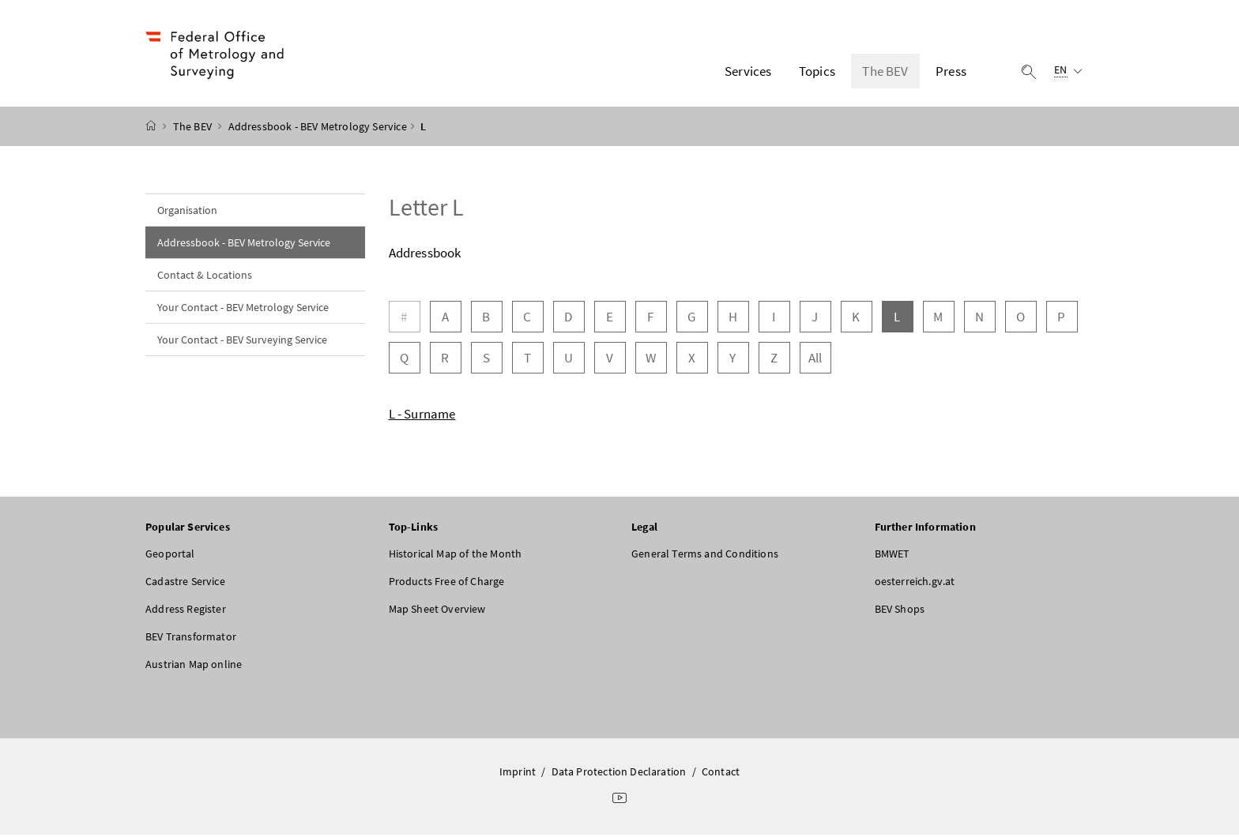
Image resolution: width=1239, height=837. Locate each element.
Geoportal (170, 556)
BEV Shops (900, 611)
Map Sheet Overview (437, 611)
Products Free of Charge (447, 583)
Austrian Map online (193, 666)
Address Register (185, 611)
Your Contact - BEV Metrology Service (243, 309)
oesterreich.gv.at (915, 583)
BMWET (892, 556)
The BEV (193, 129)
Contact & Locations (204, 277)
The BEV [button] (885, 72)
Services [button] (748, 72)
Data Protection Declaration (619, 774)
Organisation (187, 212)
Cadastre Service (185, 583)
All (815, 360)
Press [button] (951, 72)
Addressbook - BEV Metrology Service (317, 129)
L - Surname (422, 416)
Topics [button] (817, 72)
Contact (721, 774)
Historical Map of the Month (455, 556)
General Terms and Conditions (704, 556)
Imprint (517, 774)
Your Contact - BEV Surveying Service (242, 342)
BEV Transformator (190, 639)
